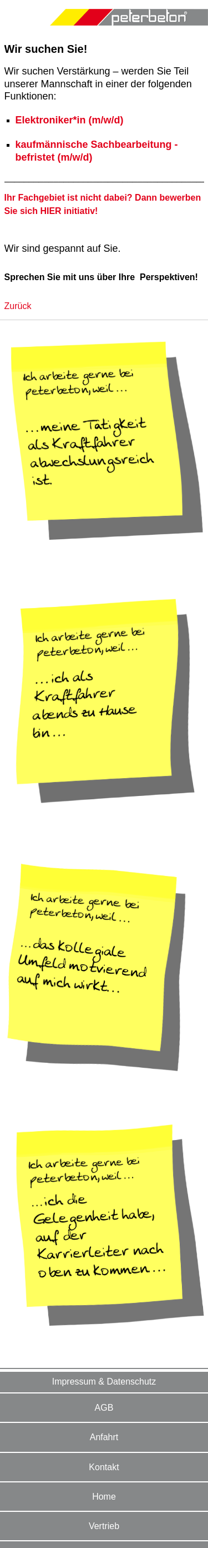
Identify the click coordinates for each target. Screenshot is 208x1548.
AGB (104, 1407)
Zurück (18, 306)
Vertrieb (104, 1526)
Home (104, 1496)
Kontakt (104, 1467)
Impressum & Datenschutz (104, 1381)
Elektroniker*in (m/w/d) (70, 120)
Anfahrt (104, 1437)
